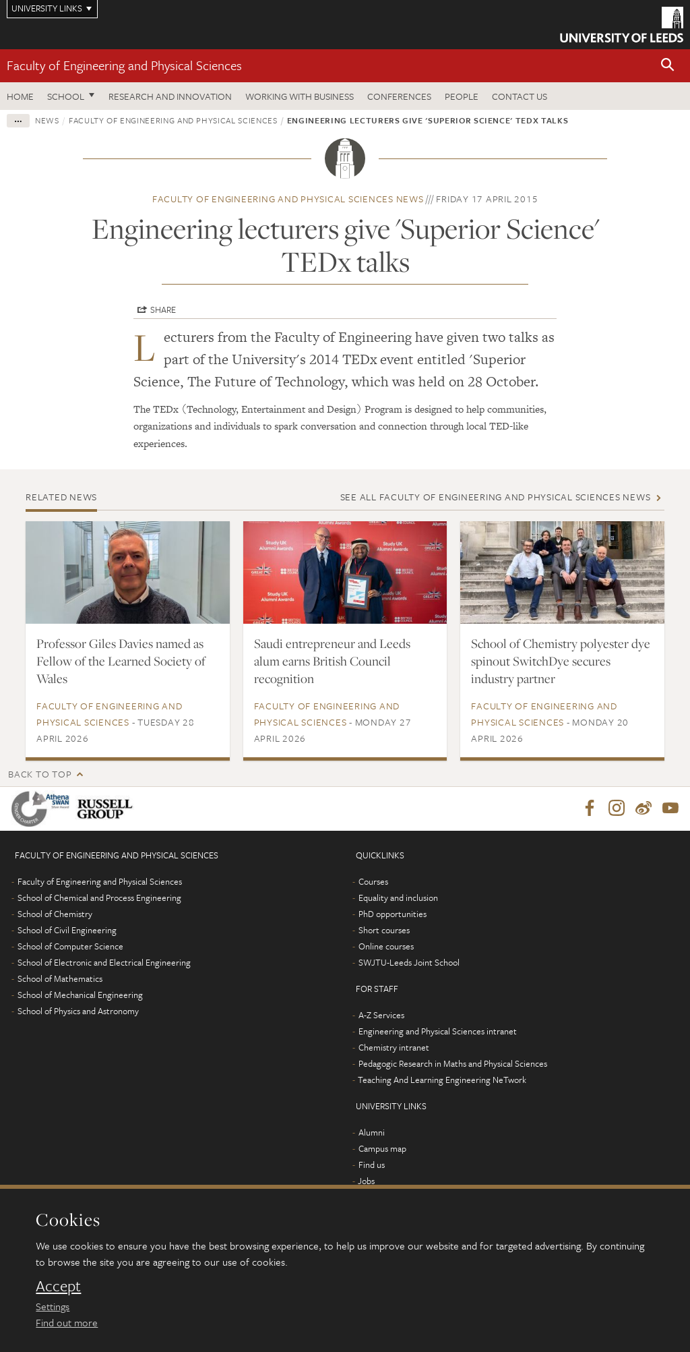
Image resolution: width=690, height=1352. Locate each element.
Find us (371, 1165)
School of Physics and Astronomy (78, 1011)
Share (163, 309)
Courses (373, 882)
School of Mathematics (60, 979)
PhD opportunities (392, 914)
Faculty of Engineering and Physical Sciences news (288, 199)
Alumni (371, 1133)
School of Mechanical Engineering (80, 995)
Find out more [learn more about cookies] (67, 1322)
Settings (52, 1306)
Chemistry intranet (393, 1048)
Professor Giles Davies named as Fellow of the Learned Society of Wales (121, 661)
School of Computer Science (70, 946)
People (461, 96)
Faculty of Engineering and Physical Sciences (124, 65)
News (47, 120)
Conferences (399, 96)
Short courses (384, 930)
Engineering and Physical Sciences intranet (437, 1031)
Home (20, 96)
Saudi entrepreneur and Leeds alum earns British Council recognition (332, 661)
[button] (667, 66)
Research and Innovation (170, 96)
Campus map (382, 1149)
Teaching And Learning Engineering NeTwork (442, 1080)
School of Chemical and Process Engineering (99, 898)
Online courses (386, 946)
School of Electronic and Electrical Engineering (104, 963)
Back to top (39, 774)
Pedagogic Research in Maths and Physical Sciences (452, 1064)
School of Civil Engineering (67, 930)
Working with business (299, 96)
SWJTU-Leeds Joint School (409, 963)
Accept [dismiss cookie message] (58, 1286)
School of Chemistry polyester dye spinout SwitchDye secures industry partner (560, 661)
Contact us (519, 96)
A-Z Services (381, 1015)
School (65, 96)
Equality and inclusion (398, 898)
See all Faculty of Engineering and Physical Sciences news (495, 497)
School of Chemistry (55, 914)
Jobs (366, 1181)
